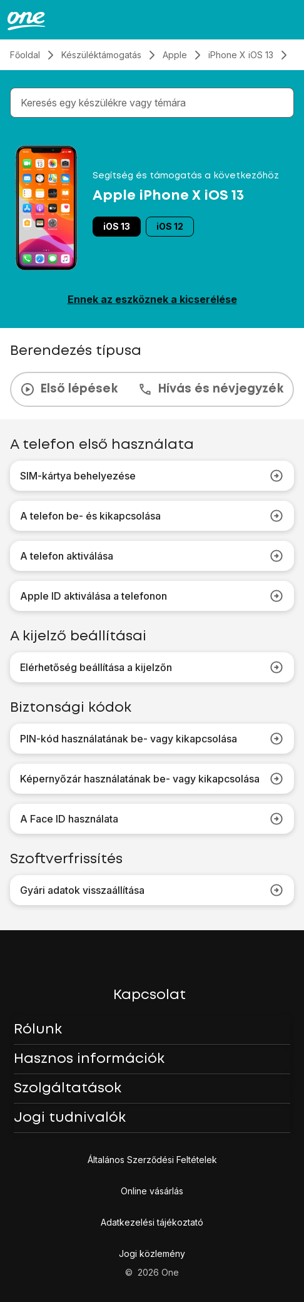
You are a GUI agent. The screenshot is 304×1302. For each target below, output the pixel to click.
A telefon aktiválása (152, 555)
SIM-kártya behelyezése (152, 475)
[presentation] (152, 389)
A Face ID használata (152, 818)
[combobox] (154, 102)
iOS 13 (116, 226)
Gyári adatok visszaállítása (152, 890)
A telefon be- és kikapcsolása (152, 515)
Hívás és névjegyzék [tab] (210, 389)
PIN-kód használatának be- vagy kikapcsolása (152, 738)
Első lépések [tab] (69, 389)
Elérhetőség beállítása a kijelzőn (152, 667)
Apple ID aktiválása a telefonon (152, 595)
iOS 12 (169, 226)
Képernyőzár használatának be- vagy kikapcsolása (152, 778)
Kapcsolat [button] (149, 995)
